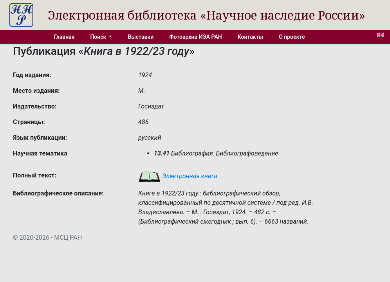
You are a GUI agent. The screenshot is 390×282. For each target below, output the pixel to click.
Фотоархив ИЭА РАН (195, 37)
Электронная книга (177, 176)
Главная (64, 37)
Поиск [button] (98, 37)
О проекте (292, 37)
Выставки (140, 37)
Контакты (250, 37)
